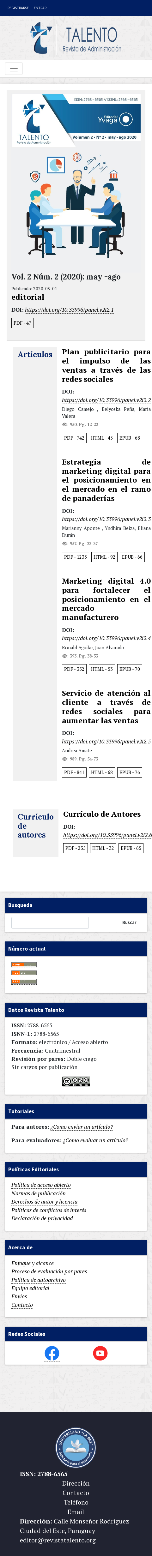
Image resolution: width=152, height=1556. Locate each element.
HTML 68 (102, 772)
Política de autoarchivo (38, 1279)
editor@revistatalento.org (58, 1540)
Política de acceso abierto (41, 1184)
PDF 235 (75, 848)
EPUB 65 (131, 848)
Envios (19, 1296)
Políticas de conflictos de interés (48, 1210)
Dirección (76, 1483)
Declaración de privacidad (42, 1218)
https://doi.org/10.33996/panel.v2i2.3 (106, 519)
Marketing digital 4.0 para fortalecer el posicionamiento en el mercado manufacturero (106, 599)
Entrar (40, 7)
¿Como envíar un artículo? (82, 1126)
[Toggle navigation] (14, 68)
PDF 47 (22, 323)
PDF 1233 (75, 557)
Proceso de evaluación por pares (49, 1271)
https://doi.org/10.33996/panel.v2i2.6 (107, 834)
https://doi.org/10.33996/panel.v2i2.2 (106, 400)
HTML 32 (103, 848)
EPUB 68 (129, 438)
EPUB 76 (129, 772)
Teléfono (76, 1502)
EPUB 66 (132, 557)
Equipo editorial (30, 1288)
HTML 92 (104, 557)
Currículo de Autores (102, 814)
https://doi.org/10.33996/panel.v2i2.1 (69, 309)
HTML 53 (102, 669)
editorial (28, 297)
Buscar (129, 922)
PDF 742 (74, 438)
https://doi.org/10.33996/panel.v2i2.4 (106, 638)
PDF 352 (74, 669)
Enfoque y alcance (32, 1263)
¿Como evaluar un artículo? (95, 1140)
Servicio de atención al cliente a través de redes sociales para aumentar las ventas (106, 706)
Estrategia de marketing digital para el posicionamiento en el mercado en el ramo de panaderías (106, 480)
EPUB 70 (129, 669)
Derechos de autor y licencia (44, 1201)
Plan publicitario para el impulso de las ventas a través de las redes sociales (106, 365)
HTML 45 (102, 438)
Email (76, 1511)
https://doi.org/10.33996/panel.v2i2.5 (106, 741)
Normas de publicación (38, 1193)
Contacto (22, 1304)
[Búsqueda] (50, 923)
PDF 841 (74, 772)
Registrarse (18, 7)
